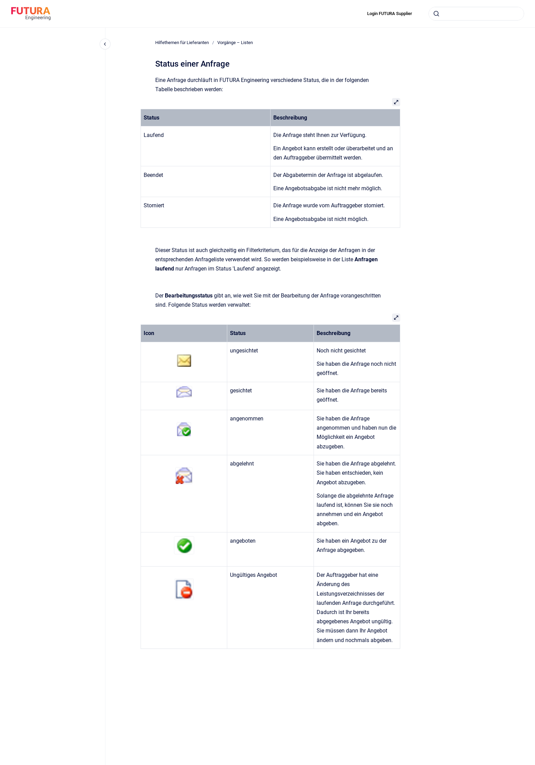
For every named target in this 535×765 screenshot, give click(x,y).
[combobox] (476, 13)
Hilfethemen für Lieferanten (182, 42)
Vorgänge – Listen (235, 42)
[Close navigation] (105, 44)
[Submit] (436, 13)
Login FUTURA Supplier (389, 13)
